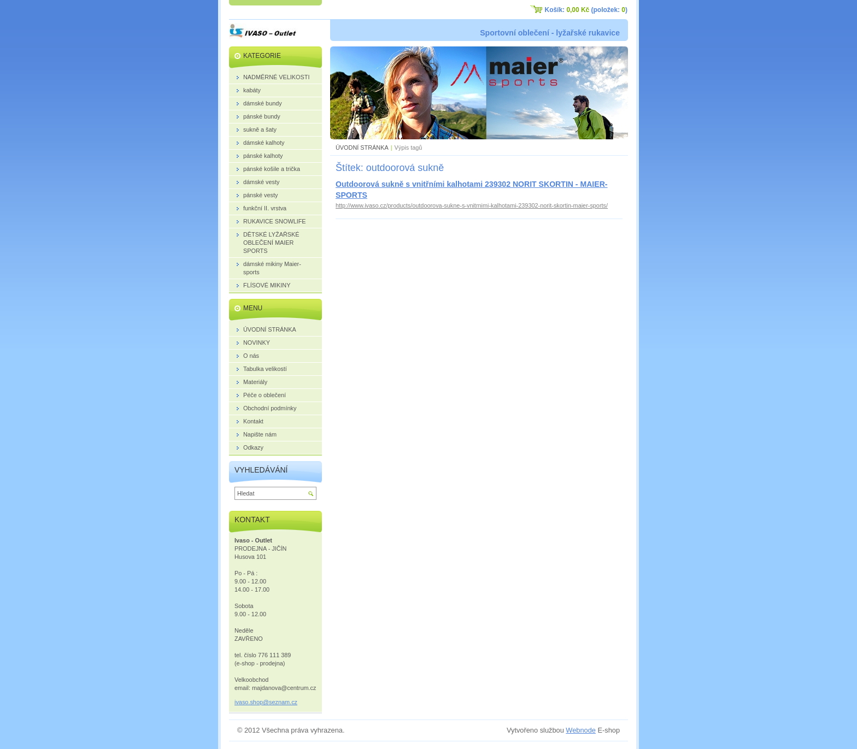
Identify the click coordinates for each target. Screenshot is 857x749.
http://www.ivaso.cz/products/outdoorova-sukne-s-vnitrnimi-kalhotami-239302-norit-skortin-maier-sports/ (472, 205)
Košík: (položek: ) (586, 10)
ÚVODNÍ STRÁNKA (362, 147)
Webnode (581, 730)
